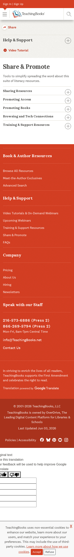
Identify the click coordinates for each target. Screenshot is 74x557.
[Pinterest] (54, 440)
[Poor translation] (14, 475)
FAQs (6, 242)
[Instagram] (66, 440)
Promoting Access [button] (37, 99)
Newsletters (11, 292)
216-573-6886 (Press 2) (26, 320)
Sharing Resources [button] (37, 90)
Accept (37, 552)
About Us (9, 277)
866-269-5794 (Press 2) (27, 326)
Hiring (7, 285)
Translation (31, 388)
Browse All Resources (18, 171)
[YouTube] (60, 440)
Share (9, 27)
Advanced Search (15, 185)
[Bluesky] (48, 440)
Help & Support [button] (37, 40)
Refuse (49, 552)
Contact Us (11, 347)
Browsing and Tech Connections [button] (37, 116)
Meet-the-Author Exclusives (22, 178)
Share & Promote (14, 235)
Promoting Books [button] (37, 107)
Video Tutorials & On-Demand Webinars (30, 213)
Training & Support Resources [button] (37, 124)
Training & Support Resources (23, 228)
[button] (5, 14)
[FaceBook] (42, 440)
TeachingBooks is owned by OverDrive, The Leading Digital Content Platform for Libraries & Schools (37, 417)
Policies (10, 440)
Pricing (7, 270)
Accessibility (27, 440)
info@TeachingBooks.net (22, 340)
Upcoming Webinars (17, 220)
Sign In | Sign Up (13, 4)
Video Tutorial (15, 50)
